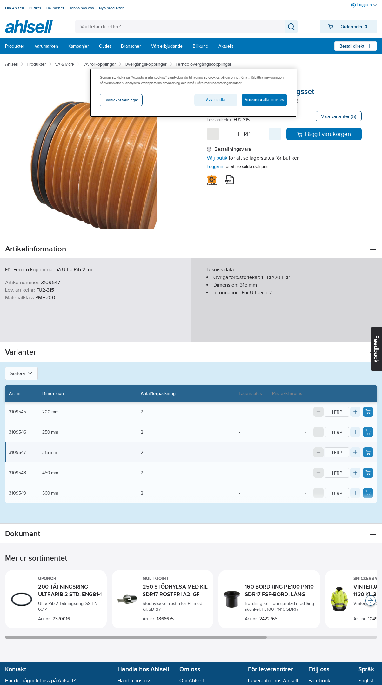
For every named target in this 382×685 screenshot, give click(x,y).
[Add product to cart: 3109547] (368, 452)
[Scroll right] (370, 600)
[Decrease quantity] (213, 134)
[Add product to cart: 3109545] (368, 412)
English (366, 680)
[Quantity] (244, 134)
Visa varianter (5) (338, 116)
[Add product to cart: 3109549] (368, 493)
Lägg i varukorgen (324, 134)
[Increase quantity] (275, 134)
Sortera (21, 373)
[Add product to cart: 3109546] (368, 432)
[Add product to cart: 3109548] (368, 473)
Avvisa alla (215, 100)
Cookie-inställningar (121, 100)
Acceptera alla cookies (264, 100)
